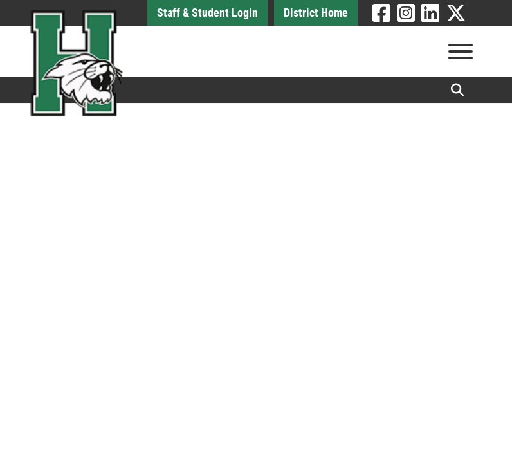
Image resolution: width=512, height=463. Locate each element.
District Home (316, 12)
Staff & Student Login (207, 12)
